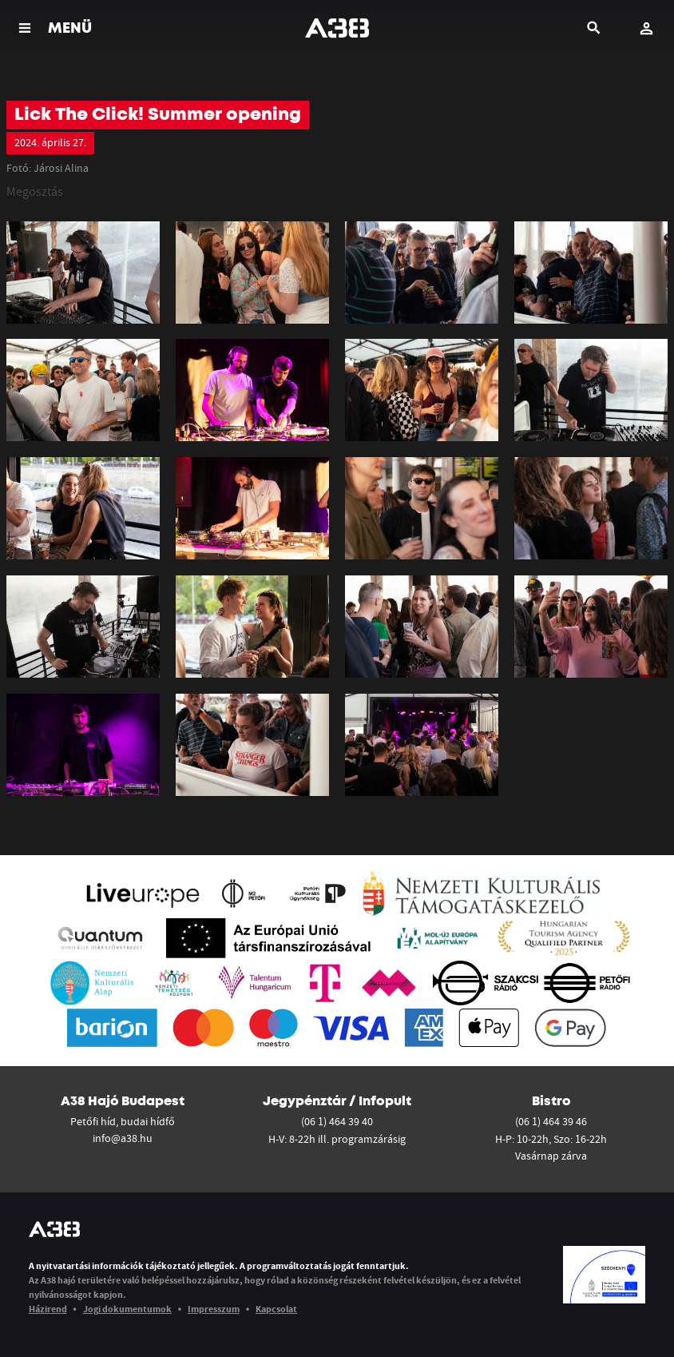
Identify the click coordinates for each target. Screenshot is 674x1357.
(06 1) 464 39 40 (337, 1121)
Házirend (48, 1309)
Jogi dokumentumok (127, 1309)
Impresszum (214, 1309)
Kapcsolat (276, 1309)
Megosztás (34, 191)
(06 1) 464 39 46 (551, 1121)
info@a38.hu (123, 1138)
